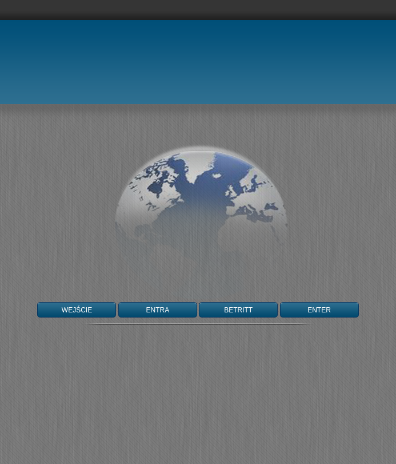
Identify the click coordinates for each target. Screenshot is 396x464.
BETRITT (238, 310)
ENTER (319, 310)
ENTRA (157, 310)
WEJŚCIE (77, 310)
